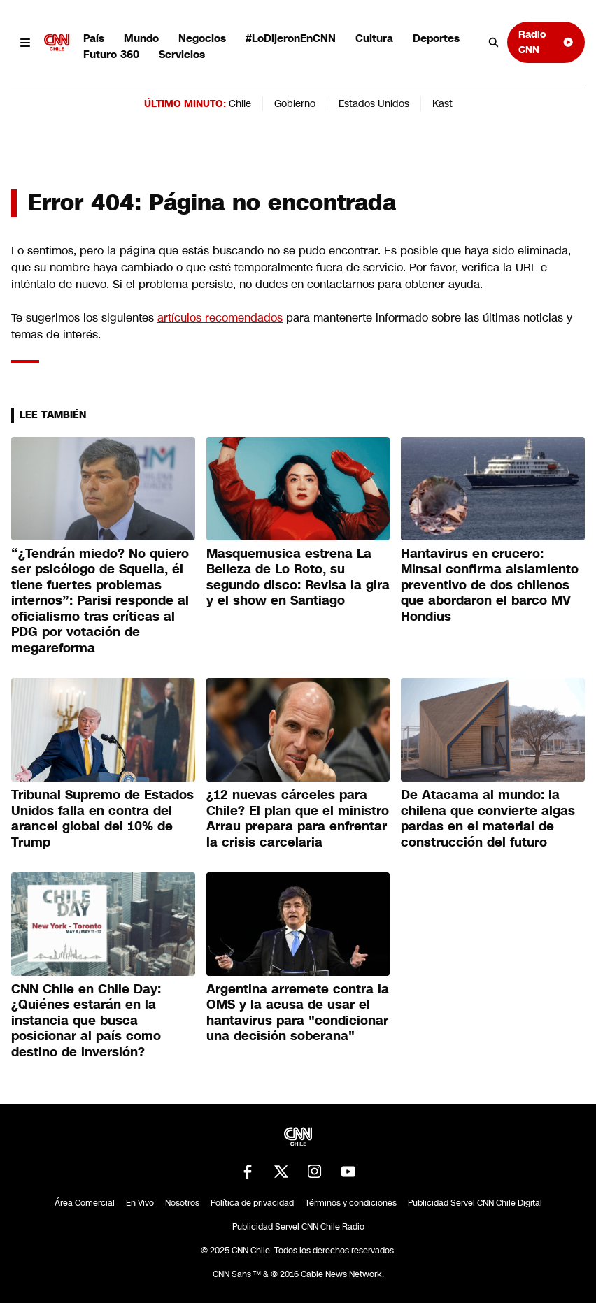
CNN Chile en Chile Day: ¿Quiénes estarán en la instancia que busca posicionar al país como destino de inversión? (86, 1020)
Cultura (374, 38)
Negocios (202, 38)
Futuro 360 (111, 54)
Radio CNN (546, 41)
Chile (240, 103)
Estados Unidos (374, 103)
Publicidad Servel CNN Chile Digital (475, 1203)
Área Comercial (85, 1203)
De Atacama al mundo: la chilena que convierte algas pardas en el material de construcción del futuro (488, 818)
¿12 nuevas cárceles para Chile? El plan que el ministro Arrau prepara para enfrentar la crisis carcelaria (297, 818)
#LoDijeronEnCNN (291, 38)
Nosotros (182, 1203)
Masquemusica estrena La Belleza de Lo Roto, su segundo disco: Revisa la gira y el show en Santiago (298, 577)
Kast (442, 103)
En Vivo (140, 1203)
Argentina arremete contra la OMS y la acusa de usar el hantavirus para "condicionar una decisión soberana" (297, 1013)
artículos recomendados (220, 318)
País (93, 38)
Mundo (141, 38)
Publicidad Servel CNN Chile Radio (298, 1226)
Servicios (182, 54)
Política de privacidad (252, 1203)
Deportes (436, 38)
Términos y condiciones (351, 1203)
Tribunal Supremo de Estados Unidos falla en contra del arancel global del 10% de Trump (102, 818)
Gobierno (294, 103)
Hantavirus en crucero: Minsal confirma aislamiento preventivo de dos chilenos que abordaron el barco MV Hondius (490, 585)
